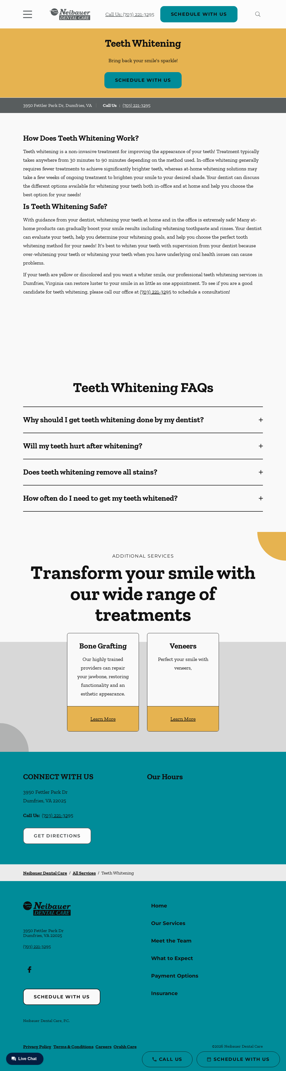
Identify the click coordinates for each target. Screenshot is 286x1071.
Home (159, 906)
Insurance (164, 993)
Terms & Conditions (73, 1046)
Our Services (168, 923)
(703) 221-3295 (136, 105)
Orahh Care (125, 1046)
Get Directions (57, 836)
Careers (104, 1046)
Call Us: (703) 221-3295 (129, 14)
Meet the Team (171, 941)
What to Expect (172, 958)
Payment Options (174, 976)
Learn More (103, 719)
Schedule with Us (199, 14)
